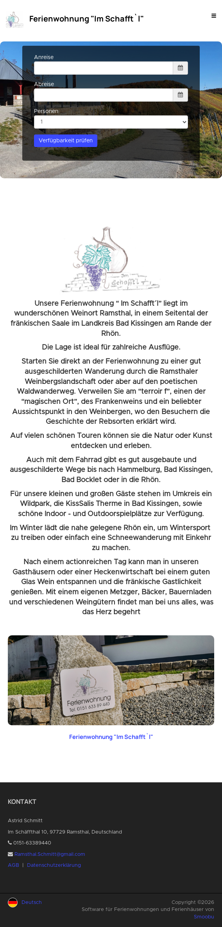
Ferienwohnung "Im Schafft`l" (111, 737)
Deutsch (31, 902)
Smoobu (204, 917)
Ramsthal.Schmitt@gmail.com (49, 854)
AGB (13, 865)
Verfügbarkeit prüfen (66, 140)
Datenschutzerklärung (54, 865)
